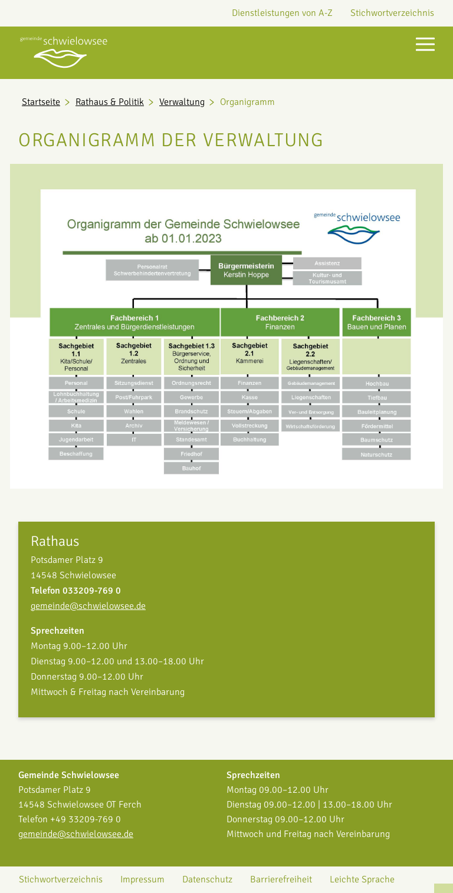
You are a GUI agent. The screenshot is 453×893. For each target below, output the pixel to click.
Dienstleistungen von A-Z (282, 13)
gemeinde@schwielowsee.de (88, 606)
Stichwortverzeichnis (392, 13)
